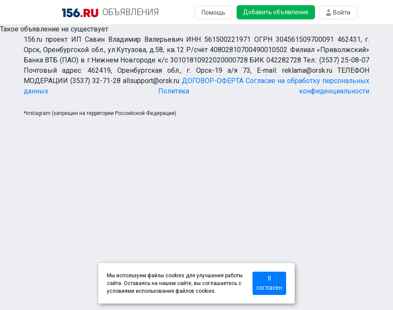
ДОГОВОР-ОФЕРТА (212, 81)
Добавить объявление (276, 12)
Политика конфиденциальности (263, 91)
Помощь (213, 12)
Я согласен (269, 283)
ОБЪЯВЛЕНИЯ (131, 12)
